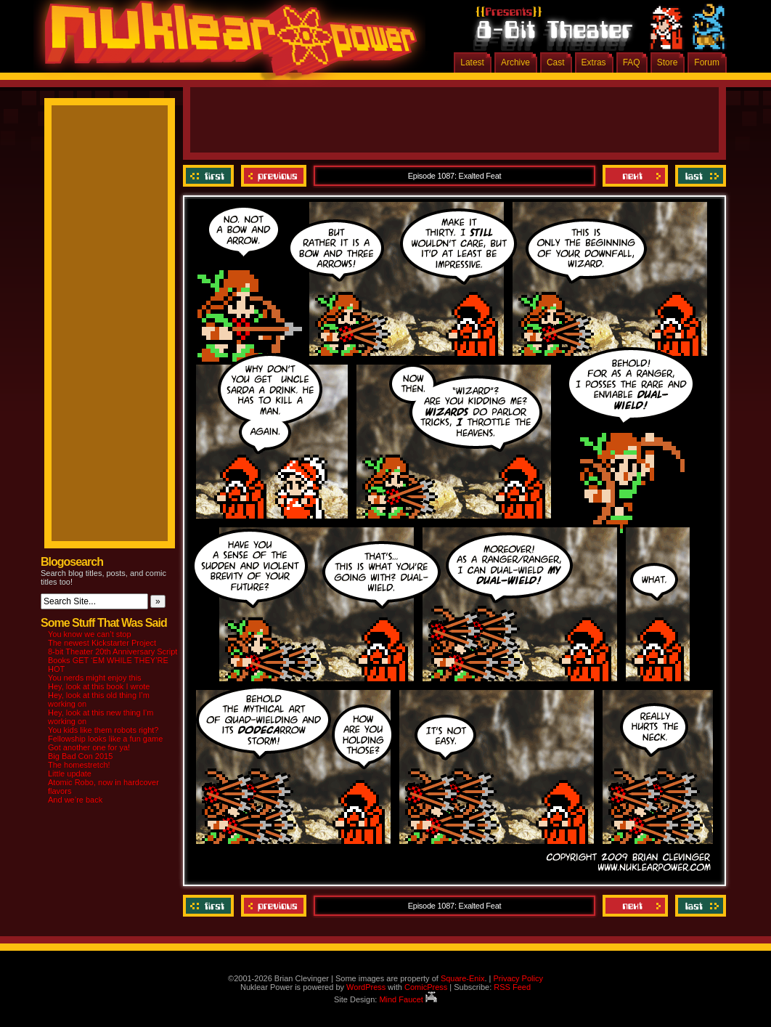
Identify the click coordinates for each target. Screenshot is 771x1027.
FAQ (631, 62)
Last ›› (699, 175)
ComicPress (425, 987)
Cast (556, 62)
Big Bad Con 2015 (80, 756)
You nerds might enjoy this (95, 677)
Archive (515, 62)
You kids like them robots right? (103, 730)
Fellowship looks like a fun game (105, 738)
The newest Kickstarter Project (102, 642)
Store (667, 62)
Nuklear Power (225, 43)
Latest (472, 62)
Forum (706, 62)
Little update (69, 773)
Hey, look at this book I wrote (99, 686)
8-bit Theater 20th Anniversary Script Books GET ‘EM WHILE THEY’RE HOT (112, 660)
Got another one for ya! (89, 747)
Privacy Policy (517, 978)
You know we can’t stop (89, 634)
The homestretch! (79, 764)
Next (635, 175)
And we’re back (75, 799)
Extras (594, 62)
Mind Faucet (408, 999)
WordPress (366, 987)
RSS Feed (512, 987)
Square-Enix (463, 978)
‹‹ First (210, 175)
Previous (273, 175)
